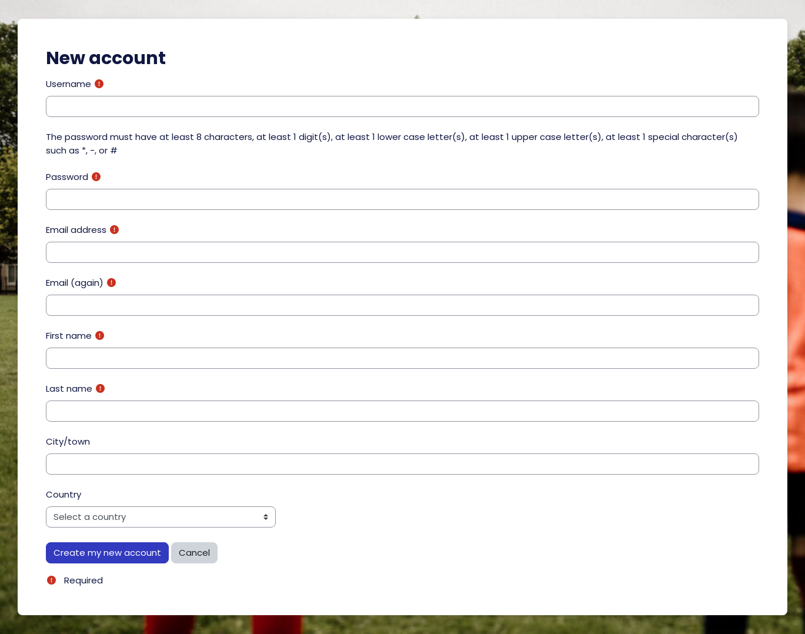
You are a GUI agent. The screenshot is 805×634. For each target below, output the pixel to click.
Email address (76, 229)
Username (68, 84)
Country (63, 494)
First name (69, 335)
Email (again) (74, 282)
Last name (69, 388)
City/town (68, 441)
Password (67, 177)
